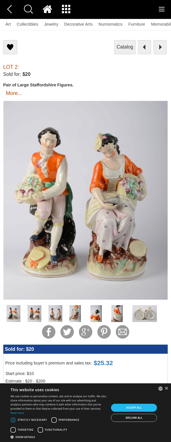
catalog (125, 47)
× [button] (166, 388)
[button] (58, 437)
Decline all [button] (134, 418)
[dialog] (85, 412)
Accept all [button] (134, 407)
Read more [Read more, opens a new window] (17, 413)
